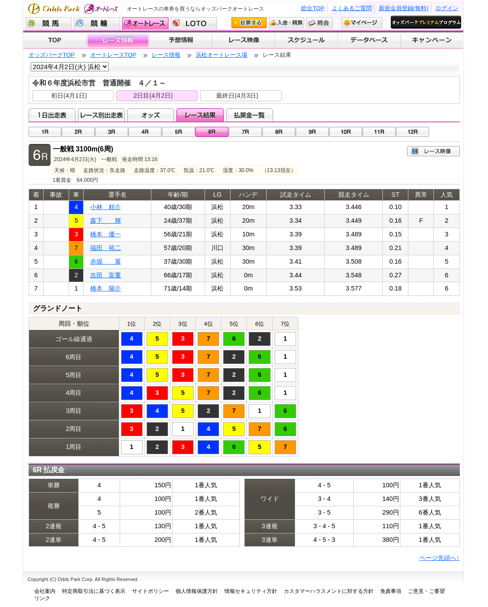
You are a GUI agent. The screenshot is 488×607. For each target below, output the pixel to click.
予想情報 (180, 40)
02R (78, 132)
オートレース (145, 23)
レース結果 (200, 114)
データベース (369, 40)
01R (45, 132)
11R (379, 132)
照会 (319, 22)
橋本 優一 (105, 234)
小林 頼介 (105, 206)
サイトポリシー (150, 591)
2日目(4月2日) (153, 95)
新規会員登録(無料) (404, 8)
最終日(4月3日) (237, 95)
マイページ (361, 22)
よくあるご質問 (352, 8)
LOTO (194, 23)
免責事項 (390, 591)
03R (111, 132)
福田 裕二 (105, 247)
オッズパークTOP (52, 55)
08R (278, 132)
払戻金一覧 (249, 114)
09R (312, 132)
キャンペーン (432, 40)
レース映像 (243, 40)
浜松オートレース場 (221, 55)
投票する (249, 22)
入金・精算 (286, 22)
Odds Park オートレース (74, 8)
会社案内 (44, 591)
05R (178, 132)
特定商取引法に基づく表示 (93, 591)
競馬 (49, 23)
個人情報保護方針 (197, 591)
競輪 (97, 23)
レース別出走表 (101, 114)
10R (345, 132)
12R (412, 132)
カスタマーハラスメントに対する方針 (329, 591)
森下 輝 (105, 220)
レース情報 (117, 40)
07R (245, 132)
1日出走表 (52, 114)
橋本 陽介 (105, 288)
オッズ (150, 114)
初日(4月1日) (69, 95)
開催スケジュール (306, 40)
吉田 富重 (105, 275)
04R (144, 132)
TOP (54, 40)
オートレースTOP (113, 55)
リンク (42, 598)
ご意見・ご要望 (426, 591)
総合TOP (312, 8)
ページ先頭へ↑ (439, 557)
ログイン (447, 8)
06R (211, 132)
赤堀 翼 (105, 261)
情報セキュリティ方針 (250, 591)
